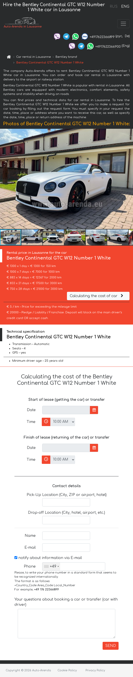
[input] (66, 410)
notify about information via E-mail (48, 558)
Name (30, 536)
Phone (30, 566)
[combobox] (51, 566)
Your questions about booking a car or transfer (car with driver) (66, 602)
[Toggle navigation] (123, 23)
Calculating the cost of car (97, 296)
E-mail (30, 548)
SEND (110, 646)
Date (31, 410)
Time (31, 422)
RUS (113, 7)
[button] (129, 178)
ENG (125, 7)
